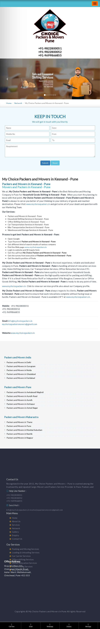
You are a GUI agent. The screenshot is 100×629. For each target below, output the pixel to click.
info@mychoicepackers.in (20, 321)
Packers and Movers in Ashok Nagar (22, 408)
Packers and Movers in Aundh (19, 400)
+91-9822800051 (50, 48)
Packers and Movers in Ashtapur (21, 404)
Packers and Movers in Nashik (19, 434)
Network (18, 103)
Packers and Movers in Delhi (19, 362)
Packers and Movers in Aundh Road (22, 396)
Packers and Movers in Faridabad (21, 378)
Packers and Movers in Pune (19, 426)
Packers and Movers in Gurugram (21, 366)
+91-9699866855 (50, 55)
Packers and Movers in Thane (19, 422)
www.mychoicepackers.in (38, 204)
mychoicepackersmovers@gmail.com (19, 324)
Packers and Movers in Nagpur (20, 438)
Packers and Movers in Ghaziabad (21, 374)
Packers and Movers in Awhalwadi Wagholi (25, 392)
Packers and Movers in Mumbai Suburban (24, 430)
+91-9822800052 (50, 51)
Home (8, 103)
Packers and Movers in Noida (19, 370)
